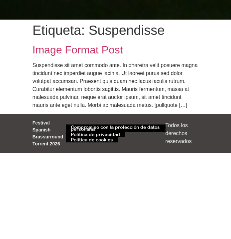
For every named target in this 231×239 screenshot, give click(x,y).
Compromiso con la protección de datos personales (115, 128)
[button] (192, 10)
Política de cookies (92, 139)
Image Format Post (78, 50)
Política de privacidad (95, 134)
